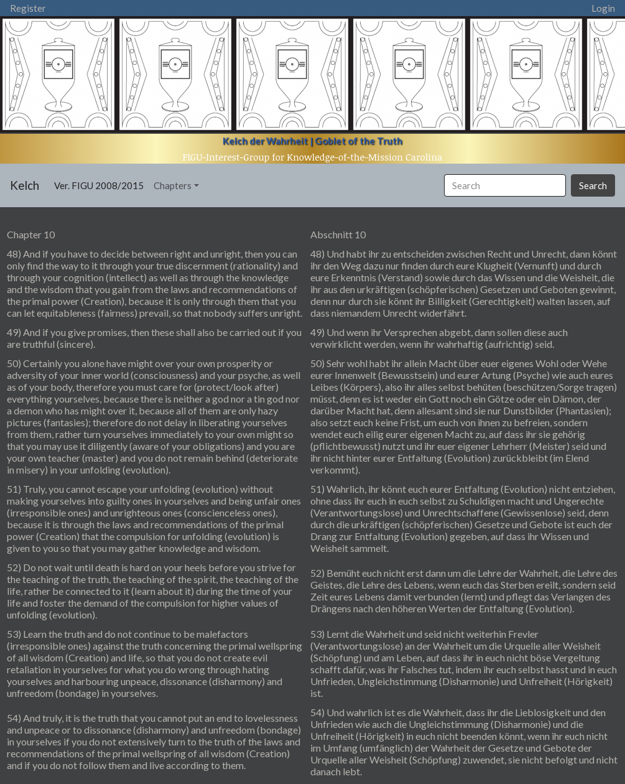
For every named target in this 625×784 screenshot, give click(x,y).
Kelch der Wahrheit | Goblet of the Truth (312, 140)
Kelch (24, 185)
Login (603, 8)
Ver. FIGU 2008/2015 (101, 184)
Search (593, 185)
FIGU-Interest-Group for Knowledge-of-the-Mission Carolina (313, 157)
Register (28, 8)
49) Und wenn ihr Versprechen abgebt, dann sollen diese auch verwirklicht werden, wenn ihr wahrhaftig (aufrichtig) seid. (439, 338)
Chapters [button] (173, 185)
